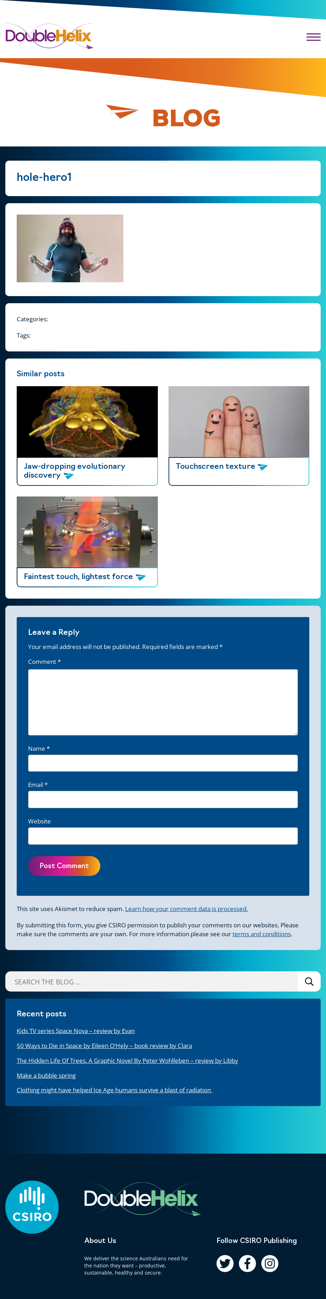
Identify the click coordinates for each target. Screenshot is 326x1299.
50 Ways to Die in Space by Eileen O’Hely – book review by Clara (104, 1046)
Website (39, 821)
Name (39, 748)
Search (309, 981)
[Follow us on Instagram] (269, 1263)
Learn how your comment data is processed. (186, 909)
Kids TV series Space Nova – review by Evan (76, 1031)
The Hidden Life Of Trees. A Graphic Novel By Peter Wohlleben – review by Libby (127, 1060)
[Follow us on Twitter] (225, 1263)
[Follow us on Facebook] (247, 1263)
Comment (44, 661)
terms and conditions (262, 934)
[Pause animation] (126, 115)
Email (38, 785)
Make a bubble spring (46, 1075)
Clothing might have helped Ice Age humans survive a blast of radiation (114, 1090)
